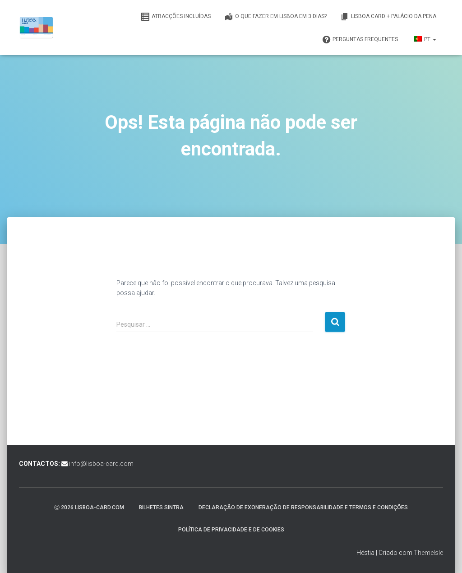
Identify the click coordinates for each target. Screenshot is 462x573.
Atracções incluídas (176, 16)
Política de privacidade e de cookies (231, 529)
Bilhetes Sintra (161, 507)
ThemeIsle (428, 552)
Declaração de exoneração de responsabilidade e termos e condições (303, 507)
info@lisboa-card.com (101, 463)
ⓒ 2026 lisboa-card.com (89, 507)
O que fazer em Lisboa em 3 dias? (275, 16)
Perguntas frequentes (360, 39)
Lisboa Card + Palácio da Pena (388, 16)
